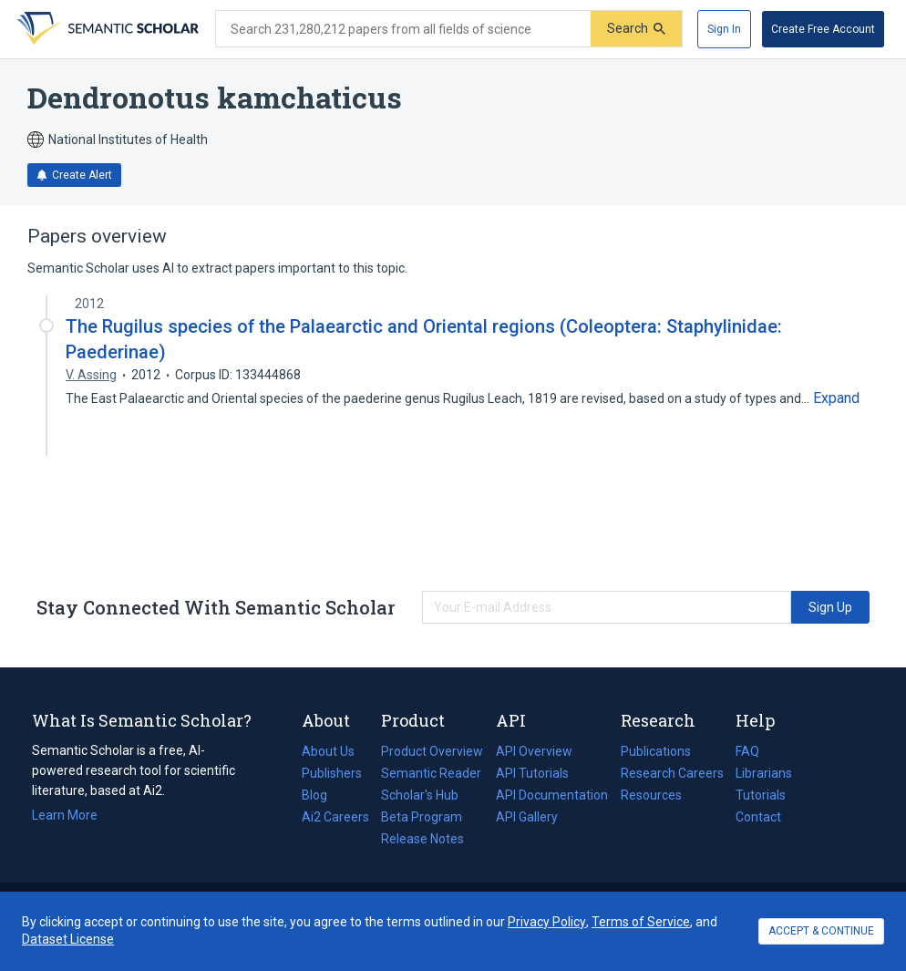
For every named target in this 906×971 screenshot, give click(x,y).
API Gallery (527, 817)
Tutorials (761, 795)
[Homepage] (106, 29)
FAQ (747, 751)
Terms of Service (641, 921)
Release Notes (422, 839)
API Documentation (552, 795)
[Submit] (636, 28)
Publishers (332, 773)
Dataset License (68, 939)
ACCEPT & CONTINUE (821, 931)
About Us (328, 751)
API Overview (534, 751)
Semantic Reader (431, 773)
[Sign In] (724, 29)
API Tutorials (532, 773)
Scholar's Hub (419, 795)
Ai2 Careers (335, 817)
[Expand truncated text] (836, 398)
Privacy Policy (547, 921)
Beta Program (421, 817)
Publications (656, 751)
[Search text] (403, 29)
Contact (758, 817)
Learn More (65, 815)
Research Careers (672, 773)
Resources (651, 795)
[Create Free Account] (823, 29)
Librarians (764, 773)
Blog (322, 795)
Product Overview (432, 751)
